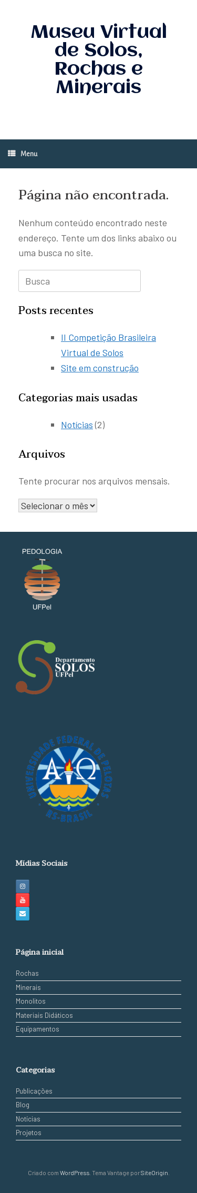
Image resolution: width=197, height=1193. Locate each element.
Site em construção (100, 367)
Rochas (27, 973)
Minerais (28, 987)
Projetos (29, 1132)
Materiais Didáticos (44, 1015)
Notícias (77, 424)
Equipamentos (37, 1029)
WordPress (74, 1172)
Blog (22, 1104)
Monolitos (31, 1001)
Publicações (34, 1091)
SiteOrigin (154, 1172)
